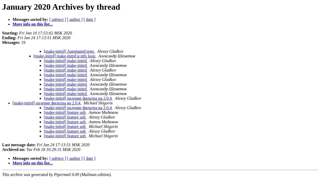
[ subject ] (57, 19)
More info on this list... (33, 24)
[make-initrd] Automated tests (69, 51)
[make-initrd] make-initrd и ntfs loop (64, 56)
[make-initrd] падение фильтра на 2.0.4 (78, 98)
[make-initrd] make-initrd (66, 60)
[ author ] (75, 19)
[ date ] (89, 19)
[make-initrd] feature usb (65, 112)
